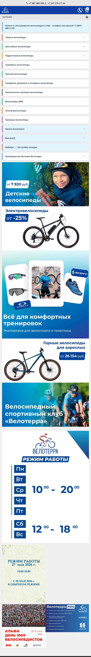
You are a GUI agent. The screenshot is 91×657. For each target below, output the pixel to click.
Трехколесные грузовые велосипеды (24, 93)
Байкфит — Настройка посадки (21, 148)
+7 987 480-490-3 (37, 3)
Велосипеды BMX (14, 102)
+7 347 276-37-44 (56, 3)
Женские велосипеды (16, 74)
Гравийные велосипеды (17, 65)
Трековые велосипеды (16, 120)
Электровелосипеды (15, 111)
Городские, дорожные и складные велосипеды (29, 83)
